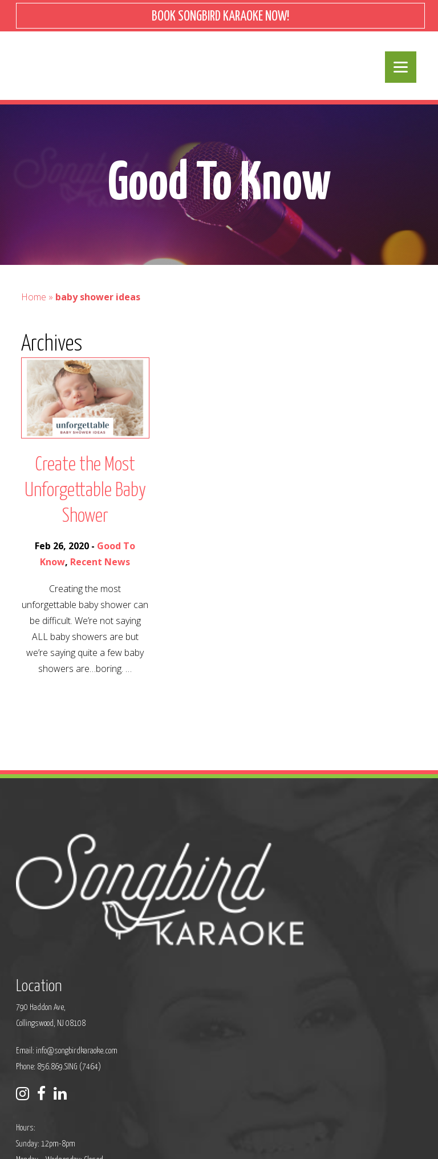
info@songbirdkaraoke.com (214, 906)
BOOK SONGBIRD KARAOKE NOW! (220, 16)
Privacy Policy (138, 1133)
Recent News (100, 572)
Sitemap (181, 1133)
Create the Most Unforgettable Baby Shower (85, 501)
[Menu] (400, 67)
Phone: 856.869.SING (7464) (195, 921)
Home (33, 307)
